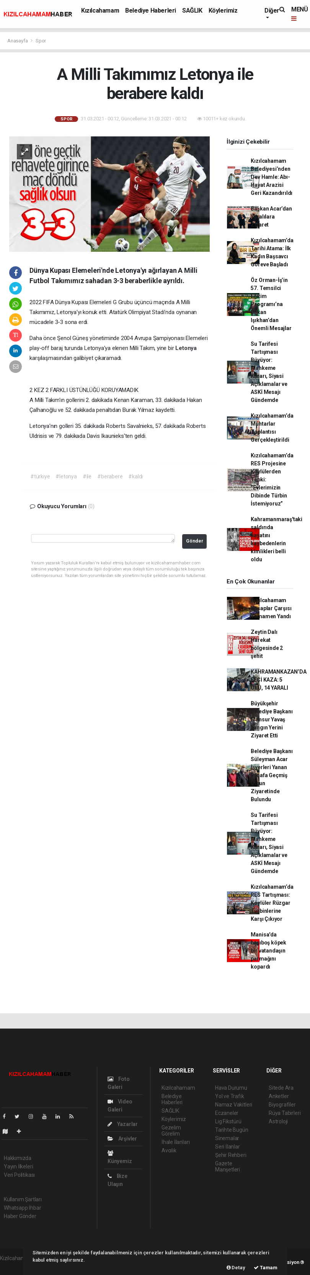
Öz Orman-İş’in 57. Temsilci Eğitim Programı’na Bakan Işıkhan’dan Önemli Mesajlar (271, 304)
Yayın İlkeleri (18, 1166)
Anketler (279, 1096)
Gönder (194, 541)
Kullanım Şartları (23, 1199)
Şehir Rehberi (230, 1155)
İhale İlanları (175, 1142)
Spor (41, 41)
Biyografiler (282, 1105)
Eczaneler (226, 1113)
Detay (236, 1267)
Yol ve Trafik (229, 1096)
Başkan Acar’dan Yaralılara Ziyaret (271, 217)
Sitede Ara (281, 1088)
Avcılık (169, 1150)
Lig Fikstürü (228, 1121)
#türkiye (40, 476)
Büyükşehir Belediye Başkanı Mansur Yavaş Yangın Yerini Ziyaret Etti (271, 719)
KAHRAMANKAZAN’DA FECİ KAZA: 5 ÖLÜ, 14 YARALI (278, 680)
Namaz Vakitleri (233, 1105)
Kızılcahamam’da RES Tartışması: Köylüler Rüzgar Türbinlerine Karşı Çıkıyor (272, 903)
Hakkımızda (17, 1158)
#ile (87, 476)
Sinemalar (227, 1138)
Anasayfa (18, 41)
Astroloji (278, 1121)
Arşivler (122, 1139)
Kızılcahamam (100, 10)
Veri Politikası (19, 1175)
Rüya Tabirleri (284, 1113)
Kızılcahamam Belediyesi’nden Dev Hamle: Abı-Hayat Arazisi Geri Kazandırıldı (271, 177)
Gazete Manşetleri (227, 1166)
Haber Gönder (20, 1216)
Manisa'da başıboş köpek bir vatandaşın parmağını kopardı (268, 951)
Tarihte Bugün (231, 1130)
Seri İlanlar (227, 1147)
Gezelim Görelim (171, 1130)
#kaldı (135, 476)
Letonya (186, 348)
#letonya (66, 476)
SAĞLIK (192, 10)
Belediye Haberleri (150, 10)
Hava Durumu (231, 1088)
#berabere (109, 476)
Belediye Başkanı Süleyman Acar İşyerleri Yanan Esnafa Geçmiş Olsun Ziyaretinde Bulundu (271, 775)
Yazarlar (123, 1124)
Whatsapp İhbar (22, 1208)
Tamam (265, 1267)
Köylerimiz (223, 10)
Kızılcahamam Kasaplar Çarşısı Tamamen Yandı (271, 608)
